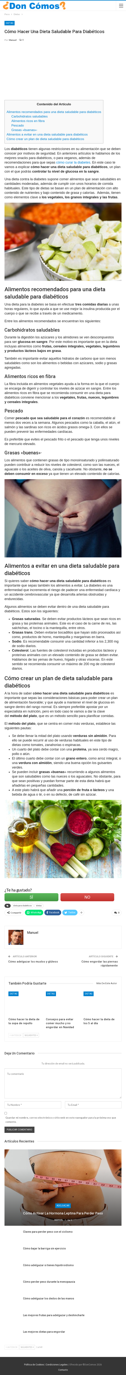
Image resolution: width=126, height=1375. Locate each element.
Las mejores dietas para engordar (44, 1331)
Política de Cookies (34, 1364)
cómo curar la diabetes (73, 162)
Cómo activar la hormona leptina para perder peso (63, 1212)
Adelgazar (63, 1205)
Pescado (17, 125)
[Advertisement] (63, 72)
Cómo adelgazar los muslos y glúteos (33, 961)
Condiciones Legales (57, 1364)
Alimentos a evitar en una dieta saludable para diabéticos (47, 134)
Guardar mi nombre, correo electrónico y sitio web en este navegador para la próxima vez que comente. (60, 1119)
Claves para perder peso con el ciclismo (48, 1231)
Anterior (15, 1034)
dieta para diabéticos (22, 906)
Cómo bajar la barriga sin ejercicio (44, 1247)
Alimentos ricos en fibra (28, 121)
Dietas (9, 23)
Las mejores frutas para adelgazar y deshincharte (53, 1314)
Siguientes (31, 1034)
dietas (39, 906)
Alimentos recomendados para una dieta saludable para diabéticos (54, 112)
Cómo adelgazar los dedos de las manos (48, 1297)
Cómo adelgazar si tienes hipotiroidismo (48, 1264)
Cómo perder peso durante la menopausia (49, 1281)
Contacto (63, 1369)
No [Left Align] (87, 897)
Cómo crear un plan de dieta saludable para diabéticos (45, 139)
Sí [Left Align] (31, 897)
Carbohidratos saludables (29, 116)
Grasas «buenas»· (24, 130)
